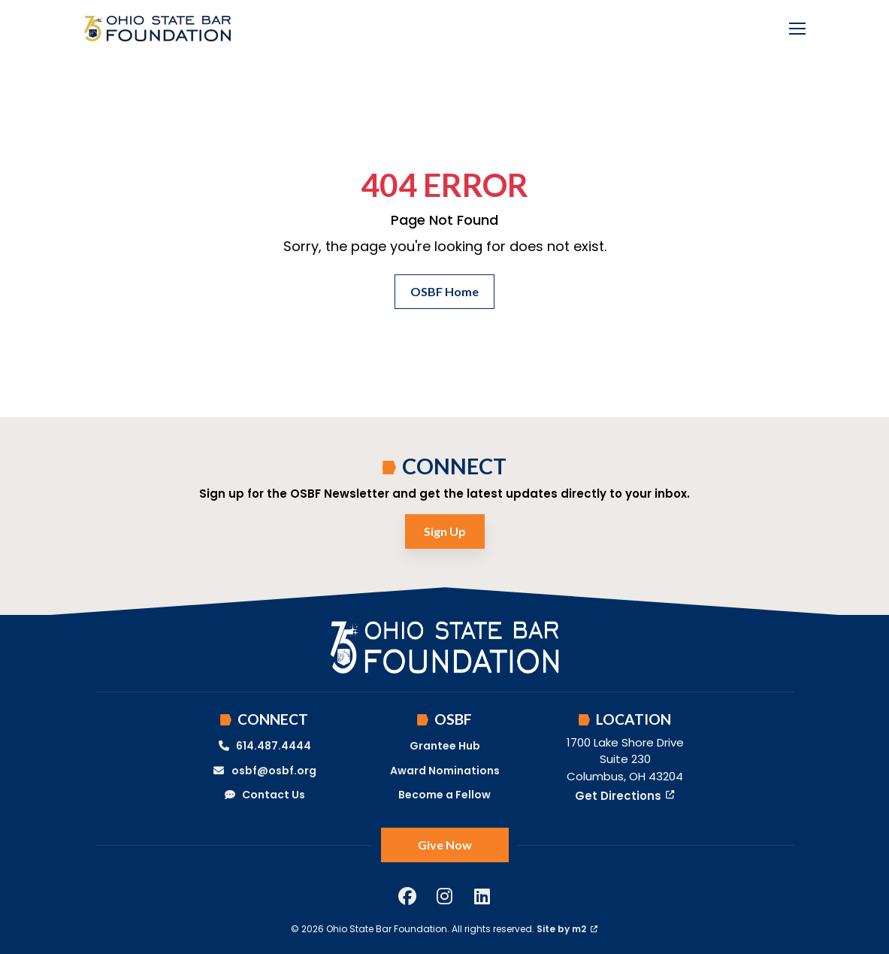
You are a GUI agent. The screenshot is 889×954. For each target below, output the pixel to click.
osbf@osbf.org (264, 770)
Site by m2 (567, 928)
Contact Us (264, 794)
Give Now (445, 844)
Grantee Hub (445, 745)
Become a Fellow (444, 794)
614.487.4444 (264, 745)
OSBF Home (444, 291)
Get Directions (625, 796)
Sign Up (445, 531)
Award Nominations (445, 770)
